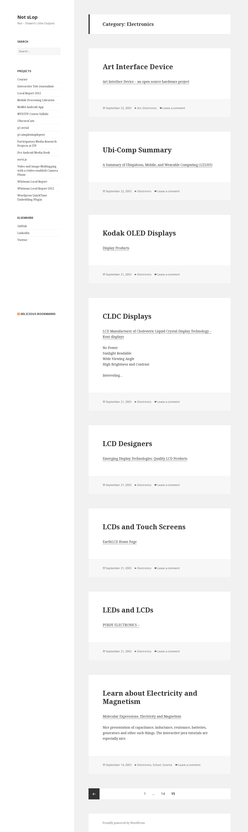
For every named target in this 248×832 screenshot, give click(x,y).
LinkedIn (23, 233)
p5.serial (23, 128)
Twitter (22, 240)
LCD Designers (127, 443)
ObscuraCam (25, 121)
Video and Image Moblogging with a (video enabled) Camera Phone (37, 170)
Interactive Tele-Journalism (35, 86)
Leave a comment (174, 108)
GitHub (22, 226)
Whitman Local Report (32, 181)
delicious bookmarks (38, 314)
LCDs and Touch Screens (144, 526)
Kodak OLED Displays (139, 232)
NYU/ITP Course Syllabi (32, 114)
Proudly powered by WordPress (124, 823)
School (157, 765)
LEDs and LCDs (128, 609)
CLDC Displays (127, 316)
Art (139, 108)
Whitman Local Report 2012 (35, 188)
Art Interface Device (138, 66)
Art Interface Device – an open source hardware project (146, 81)
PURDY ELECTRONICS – (121, 625)
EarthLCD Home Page (120, 541)
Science (167, 765)
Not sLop (27, 17)
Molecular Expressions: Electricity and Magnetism (142, 716)
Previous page (94, 793)
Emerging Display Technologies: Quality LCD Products (145, 458)
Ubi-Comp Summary (137, 149)
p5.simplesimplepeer (31, 135)
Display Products (116, 248)
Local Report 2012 (29, 93)
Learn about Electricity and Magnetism (150, 697)
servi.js (22, 159)
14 (164, 792)
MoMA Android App (30, 107)
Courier (22, 79)
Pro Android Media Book (33, 152)
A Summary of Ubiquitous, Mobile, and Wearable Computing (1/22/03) (157, 165)
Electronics (150, 108)
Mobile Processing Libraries (35, 100)
